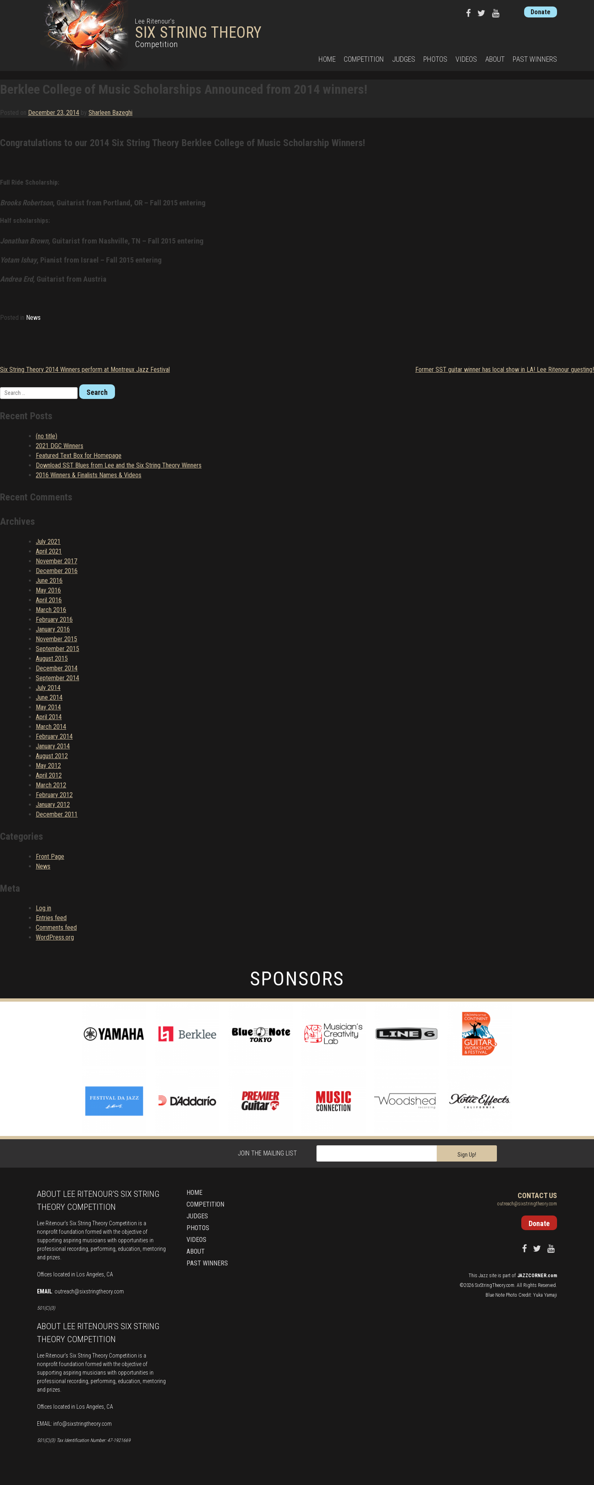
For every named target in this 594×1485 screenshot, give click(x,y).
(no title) (46, 436)
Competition (364, 59)
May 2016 (48, 590)
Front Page (50, 856)
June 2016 (49, 580)
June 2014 (49, 697)
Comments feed (56, 927)
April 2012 (49, 775)
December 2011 (57, 814)
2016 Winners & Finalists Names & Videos (88, 475)
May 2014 (48, 707)
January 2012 (53, 804)
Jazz (483, 1275)
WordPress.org (55, 937)
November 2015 (56, 639)
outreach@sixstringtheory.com (89, 1291)
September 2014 (57, 678)
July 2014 (48, 688)
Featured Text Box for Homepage (78, 455)
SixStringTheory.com (494, 1285)
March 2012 (51, 785)
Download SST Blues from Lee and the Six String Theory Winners (119, 465)
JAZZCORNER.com (537, 1275)
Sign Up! (466, 1154)
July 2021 (48, 541)
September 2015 (57, 649)
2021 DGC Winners (59, 446)
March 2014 (51, 727)
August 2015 (52, 658)
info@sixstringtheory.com (82, 1423)
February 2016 (54, 619)
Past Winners (535, 59)
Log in (43, 908)
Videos (466, 59)
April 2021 (49, 551)
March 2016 (51, 610)
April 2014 (49, 717)
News (33, 317)
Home (327, 59)
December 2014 (57, 668)
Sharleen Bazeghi (110, 112)
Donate (541, 12)
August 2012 (52, 756)
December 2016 (57, 571)
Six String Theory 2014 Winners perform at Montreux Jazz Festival (85, 369)
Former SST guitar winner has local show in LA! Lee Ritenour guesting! (504, 369)
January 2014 (53, 746)
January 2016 (53, 629)
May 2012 (48, 765)
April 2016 (49, 600)
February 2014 (54, 736)
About (495, 59)
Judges (403, 59)
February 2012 (54, 795)
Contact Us (537, 1195)
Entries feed (51, 918)
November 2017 (56, 561)
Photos (435, 59)
